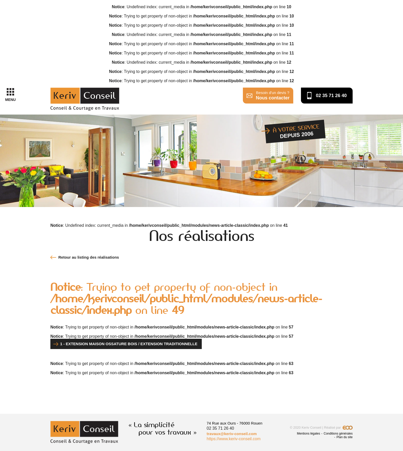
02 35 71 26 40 (331, 95)
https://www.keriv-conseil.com (234, 439)
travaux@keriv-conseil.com (232, 433)
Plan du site (344, 437)
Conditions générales (338, 433)
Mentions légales (308, 433)
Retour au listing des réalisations (88, 257)
